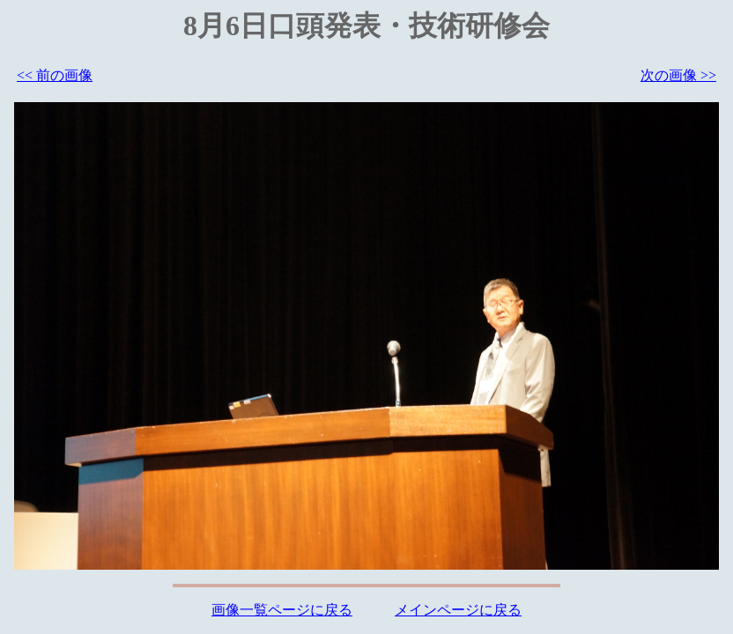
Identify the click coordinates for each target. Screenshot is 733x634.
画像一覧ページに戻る (281, 609)
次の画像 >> (678, 75)
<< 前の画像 (55, 75)
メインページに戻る (458, 609)
